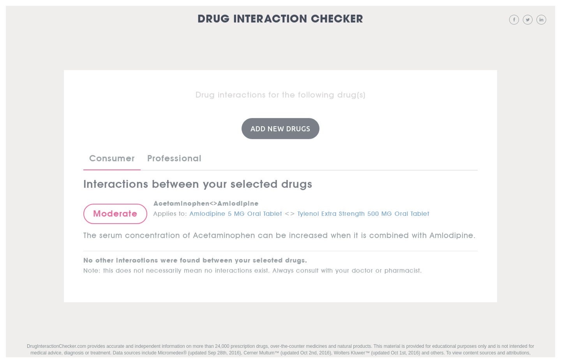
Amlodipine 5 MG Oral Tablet (236, 211)
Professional (174, 158)
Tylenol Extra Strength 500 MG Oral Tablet (363, 211)
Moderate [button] (115, 213)
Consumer (112, 158)
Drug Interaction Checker (280, 19)
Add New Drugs (280, 128)
